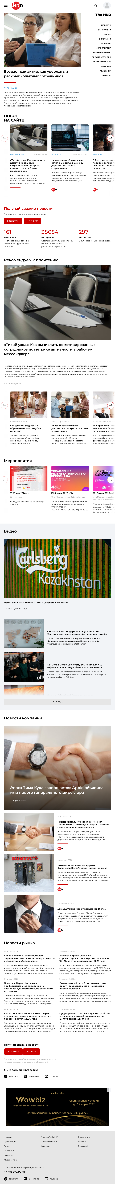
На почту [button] (33, 221)
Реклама (106, 66)
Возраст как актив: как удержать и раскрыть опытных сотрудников (36, 73)
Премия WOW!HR (102, 53)
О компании (84, 1101)
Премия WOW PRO (101, 57)
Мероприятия (103, 48)
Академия (105, 71)
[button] (106, 6)
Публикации (11, 88)
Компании (105, 39)
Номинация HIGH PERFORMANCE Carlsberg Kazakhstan (36, 602)
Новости (106, 25)
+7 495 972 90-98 (15, 1136)
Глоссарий (83, 1110)
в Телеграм (13, 221)
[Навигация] (5, 5)
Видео (107, 34)
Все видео (57, 702)
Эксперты (105, 43)
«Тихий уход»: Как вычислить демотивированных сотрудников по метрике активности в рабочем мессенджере (49, 349)
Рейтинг (106, 75)
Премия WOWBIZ (102, 62)
